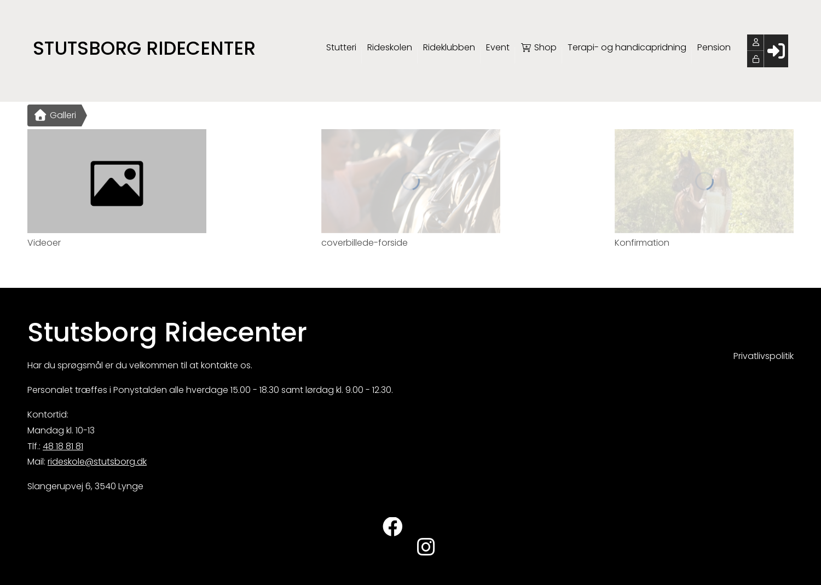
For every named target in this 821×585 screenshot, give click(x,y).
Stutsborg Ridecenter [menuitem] (144, 48)
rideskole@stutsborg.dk (97, 461)
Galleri (54, 115)
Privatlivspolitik (763, 356)
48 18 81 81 (63, 446)
